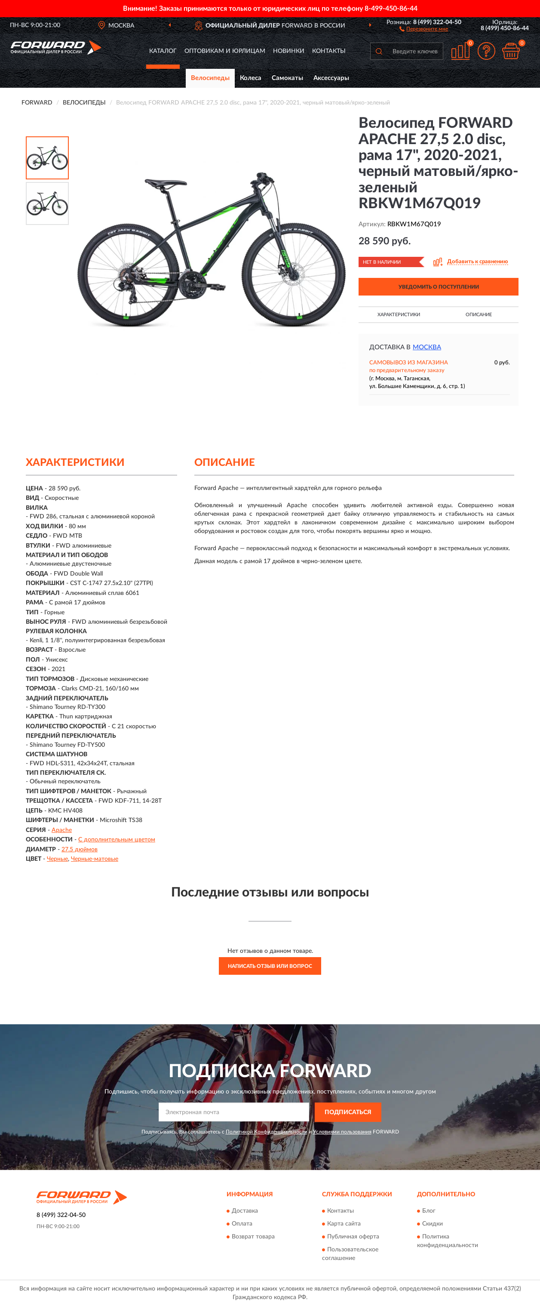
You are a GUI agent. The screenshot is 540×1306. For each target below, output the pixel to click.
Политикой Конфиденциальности (266, 1131)
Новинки (288, 51)
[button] (423, 28)
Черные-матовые (94, 859)
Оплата (242, 1224)
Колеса (250, 78)
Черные (57, 859)
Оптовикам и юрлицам (224, 51)
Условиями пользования (342, 1131)
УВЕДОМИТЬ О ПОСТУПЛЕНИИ (439, 287)
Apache (62, 830)
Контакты (329, 51)
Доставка (245, 1211)
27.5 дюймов (79, 850)
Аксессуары (331, 78)
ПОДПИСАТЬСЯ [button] (348, 1112)
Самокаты (287, 78)
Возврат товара (253, 1237)
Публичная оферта (353, 1237)
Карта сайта (344, 1224)
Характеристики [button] (398, 314)
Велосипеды (210, 78)
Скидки (432, 1224)
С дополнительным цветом (116, 840)
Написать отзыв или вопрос (270, 966)
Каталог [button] (163, 51)
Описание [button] (479, 314)
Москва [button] (427, 347)
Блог (429, 1211)
